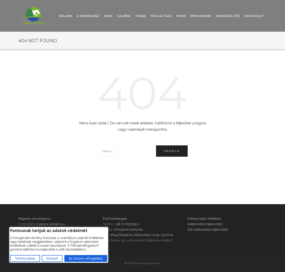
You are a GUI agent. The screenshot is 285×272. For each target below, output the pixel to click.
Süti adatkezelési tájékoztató (207, 229)
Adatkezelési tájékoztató (205, 224)
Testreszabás (25, 258)
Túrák (140, 16)
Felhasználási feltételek (204, 218)
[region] (58, 245)
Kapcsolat (254, 16)
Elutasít (52, 258)
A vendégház (88, 16)
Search (172, 151)
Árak (108, 16)
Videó (181, 16)
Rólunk (65, 16)
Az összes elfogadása (86, 258)
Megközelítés (228, 16)
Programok (201, 16)
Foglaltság (161, 16)
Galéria (124, 16)
